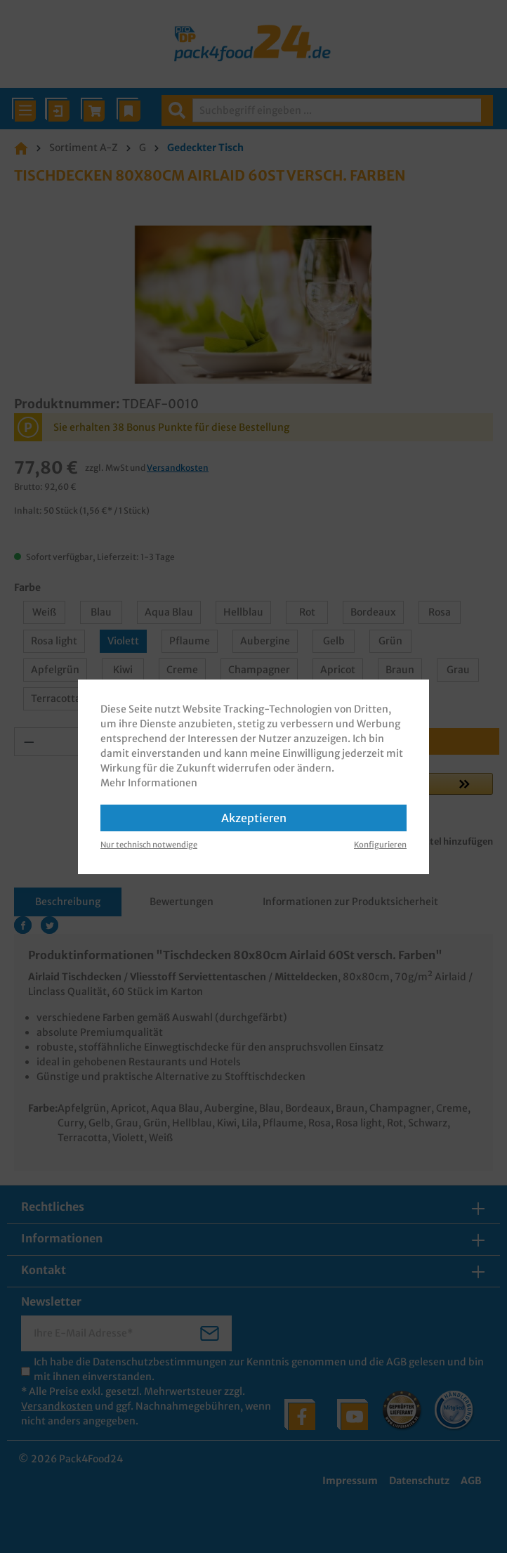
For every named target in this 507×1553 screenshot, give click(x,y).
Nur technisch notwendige (148, 845)
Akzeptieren (254, 818)
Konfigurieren (380, 845)
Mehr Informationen (148, 782)
